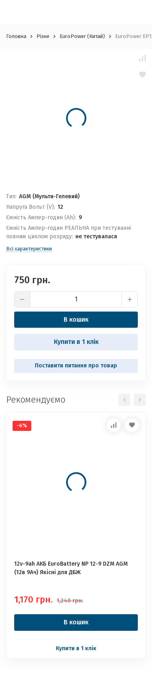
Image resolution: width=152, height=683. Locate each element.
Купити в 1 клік (76, 342)
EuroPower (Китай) (82, 36)
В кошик (76, 319)
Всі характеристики (29, 249)
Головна (16, 36)
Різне (42, 36)
